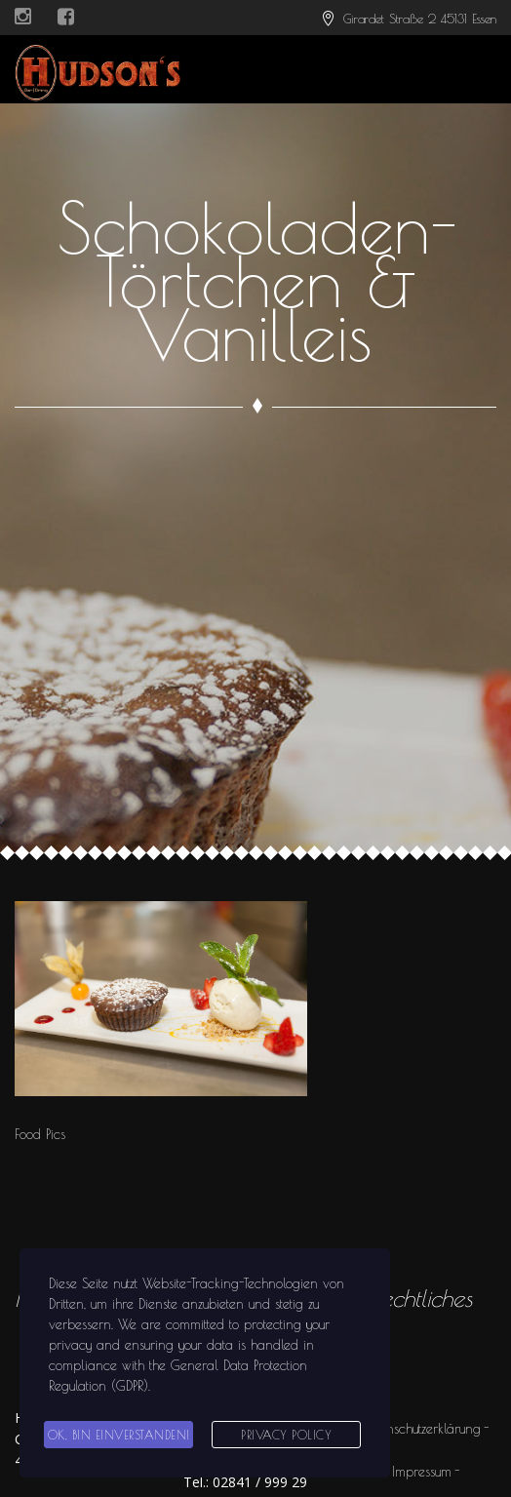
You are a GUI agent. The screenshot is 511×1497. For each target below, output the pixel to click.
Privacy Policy (286, 1434)
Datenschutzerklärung (421, 1429)
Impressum (422, 1471)
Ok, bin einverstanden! (119, 1434)
